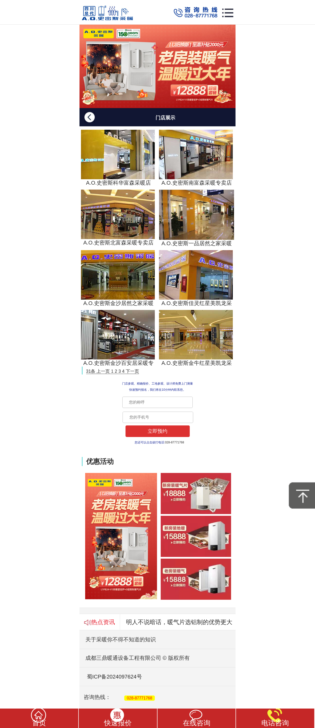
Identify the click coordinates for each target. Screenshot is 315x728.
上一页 (103, 371)
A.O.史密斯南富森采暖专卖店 (196, 158)
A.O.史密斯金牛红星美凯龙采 (196, 338)
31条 (90, 371)
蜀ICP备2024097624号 (110, 677)
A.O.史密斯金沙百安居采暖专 (118, 338)
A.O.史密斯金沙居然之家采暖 (118, 278)
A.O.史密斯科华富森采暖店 (118, 158)
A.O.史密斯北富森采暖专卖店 (118, 218)
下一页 (132, 371)
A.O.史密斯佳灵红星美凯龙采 (196, 278)
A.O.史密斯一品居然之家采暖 (196, 218)
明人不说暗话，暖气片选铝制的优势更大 (179, 622)
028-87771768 (139, 698)
